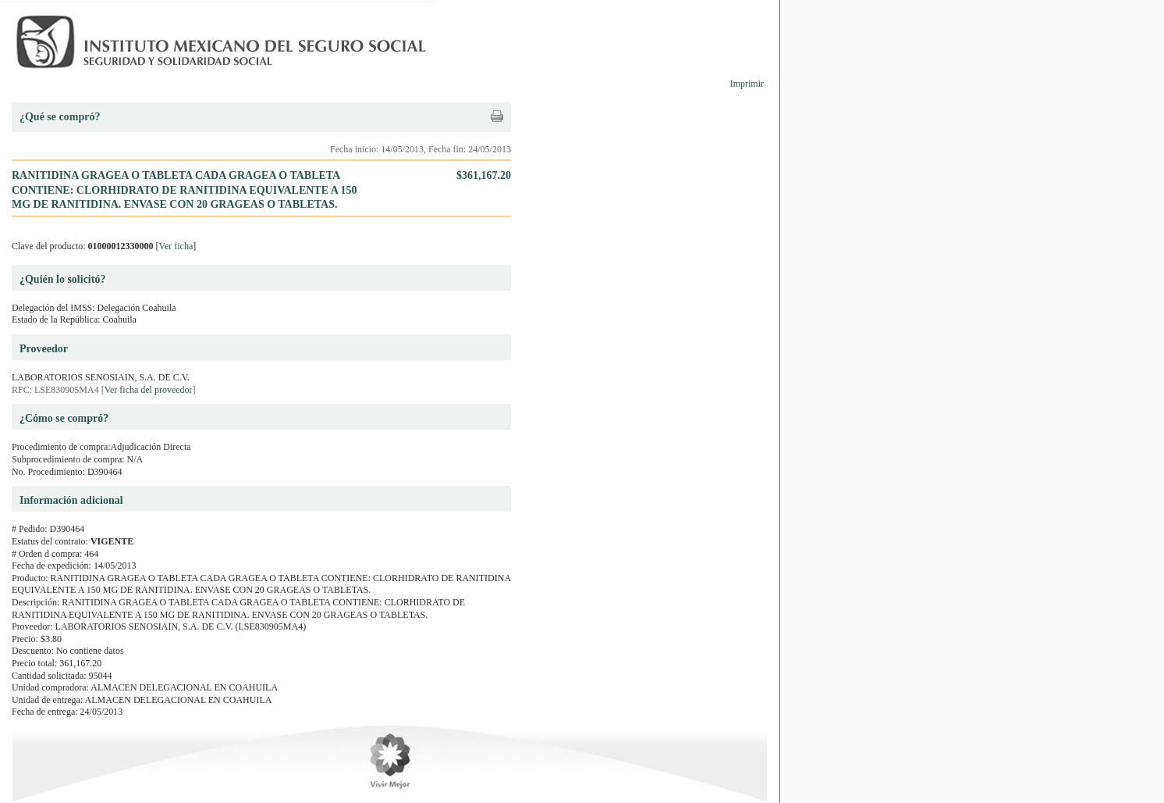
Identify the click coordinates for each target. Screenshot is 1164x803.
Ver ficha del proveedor (149, 389)
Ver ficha (176, 246)
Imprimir (747, 83)
